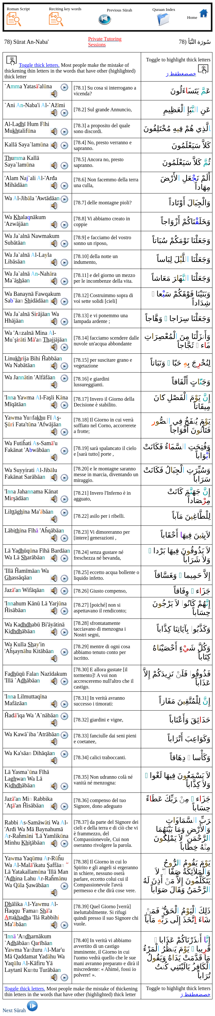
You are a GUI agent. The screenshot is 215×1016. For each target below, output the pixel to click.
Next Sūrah (21, 1010)
